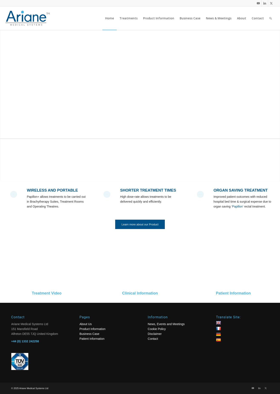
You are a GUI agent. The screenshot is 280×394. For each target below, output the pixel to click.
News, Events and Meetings (166, 324)
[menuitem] (109, 18)
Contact (153, 338)
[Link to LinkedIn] (265, 3)
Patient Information (92, 338)
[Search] (270, 18)
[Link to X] (271, 3)
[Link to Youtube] (258, 3)
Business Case (89, 334)
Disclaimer (155, 334)
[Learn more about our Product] (140, 224)
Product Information (92, 329)
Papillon (237, 206)
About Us (85, 324)
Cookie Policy (157, 329)
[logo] (31, 18)
